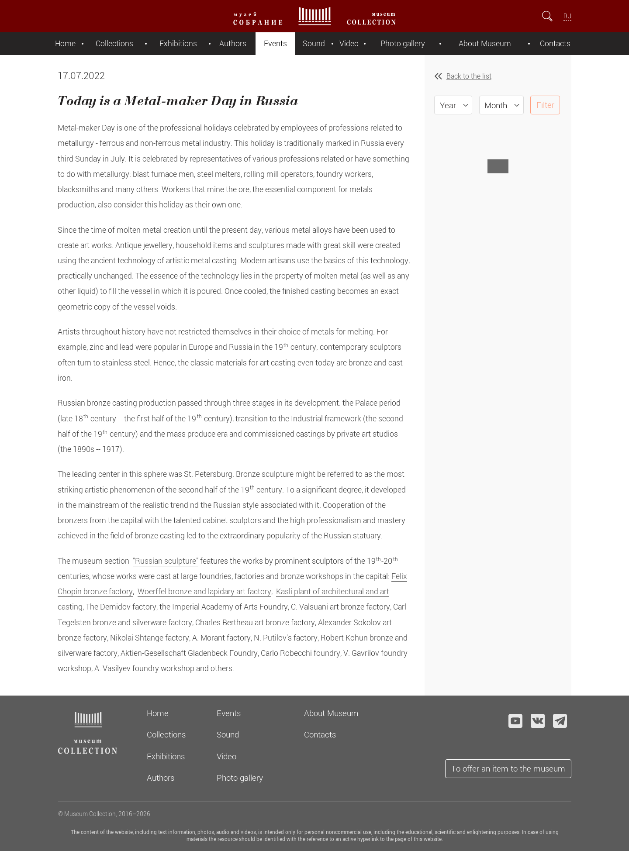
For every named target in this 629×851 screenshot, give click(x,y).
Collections (114, 43)
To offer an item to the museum (508, 768)
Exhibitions (178, 43)
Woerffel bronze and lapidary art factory (204, 591)
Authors (232, 43)
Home (65, 43)
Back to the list (468, 76)
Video (349, 43)
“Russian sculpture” (165, 561)
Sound (314, 43)
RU (567, 16)
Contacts (555, 43)
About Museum (485, 43)
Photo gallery (402, 43)
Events (275, 43)
